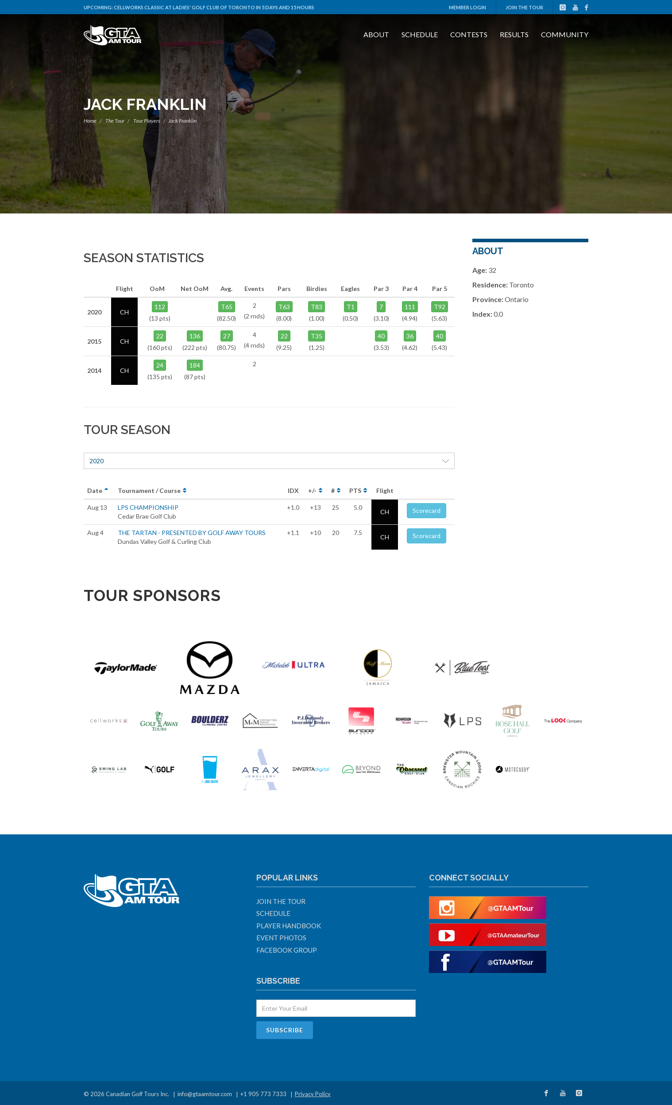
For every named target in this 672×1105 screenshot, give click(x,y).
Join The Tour (524, 7)
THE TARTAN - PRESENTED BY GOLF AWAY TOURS (192, 532)
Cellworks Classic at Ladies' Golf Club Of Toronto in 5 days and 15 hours (214, 7)
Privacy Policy (313, 1093)
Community (564, 34)
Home (90, 120)
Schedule (420, 34)
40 (381, 336)
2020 (269, 461)
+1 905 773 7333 (263, 1093)
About (376, 34)
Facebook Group (286, 950)
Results (514, 34)
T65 (226, 306)
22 (159, 336)
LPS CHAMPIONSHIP (148, 507)
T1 (351, 306)
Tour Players (146, 120)
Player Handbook (288, 926)
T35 (316, 336)
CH (384, 512)
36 (409, 336)
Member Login (467, 7)
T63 (284, 306)
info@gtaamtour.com (205, 1093)
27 (226, 336)
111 (410, 306)
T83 (316, 306)
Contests (468, 34)
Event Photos (281, 938)
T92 (439, 306)
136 (194, 336)
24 (159, 365)
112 (159, 306)
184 (194, 365)
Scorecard (426, 510)
